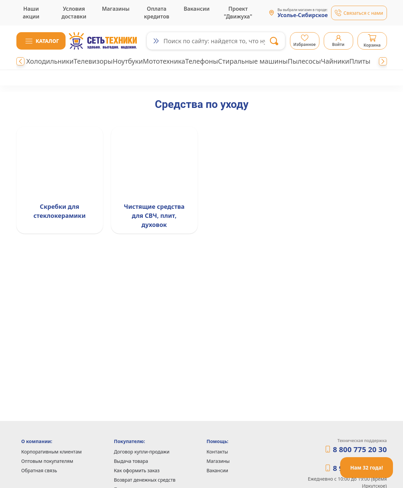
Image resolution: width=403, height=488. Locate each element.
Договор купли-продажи (142, 451)
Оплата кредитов (157, 12)
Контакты (217, 451)
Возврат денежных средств (145, 480)
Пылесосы (304, 61)
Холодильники (50, 61)
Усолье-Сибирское (303, 15)
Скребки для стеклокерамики (59, 211)
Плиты (359, 61)
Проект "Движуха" (238, 12)
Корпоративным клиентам (51, 451)
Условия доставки (74, 12)
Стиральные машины (253, 61)
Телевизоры (93, 61)
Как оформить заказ (137, 470)
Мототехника (164, 61)
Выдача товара (131, 461)
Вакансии (197, 8)
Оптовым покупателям (47, 461)
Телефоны (201, 61)
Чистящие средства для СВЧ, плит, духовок (154, 215)
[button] (41, 41)
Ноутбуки (128, 61)
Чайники (335, 61)
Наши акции (31, 12)
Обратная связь (39, 470)
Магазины (116, 8)
